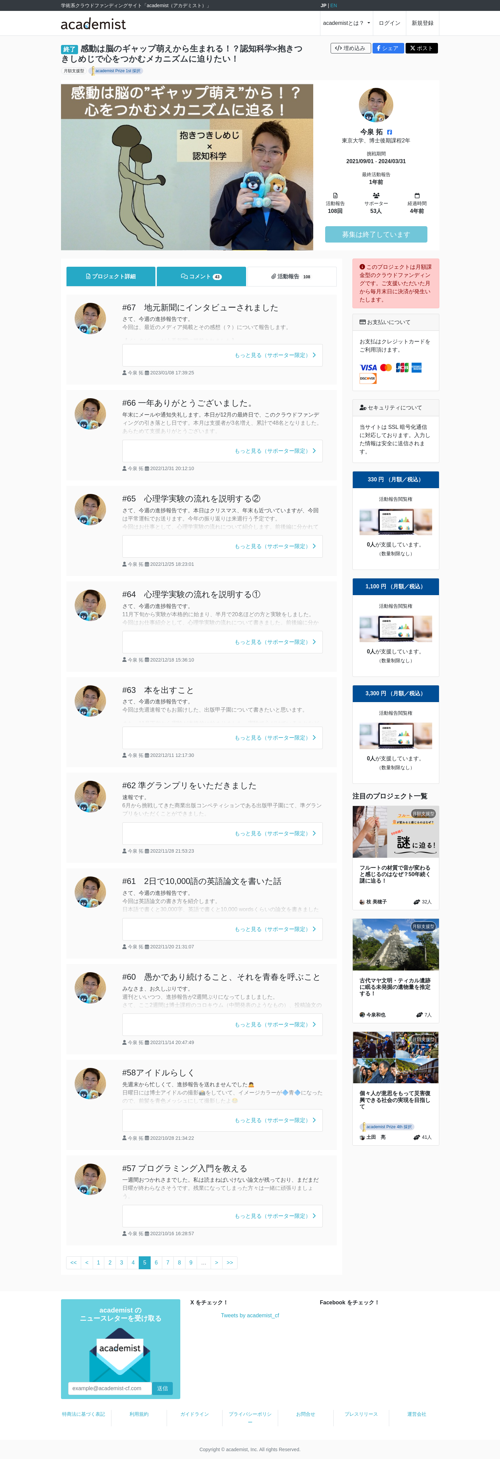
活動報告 (292, 277)
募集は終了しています (376, 234)
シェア (388, 48)
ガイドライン (194, 1414)
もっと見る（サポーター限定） (275, 355)
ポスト (421, 48)
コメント (201, 277)
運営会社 (416, 1414)
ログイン (389, 23)
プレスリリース (361, 1414)
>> (230, 1263)
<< (74, 1263)
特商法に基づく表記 (83, 1414)
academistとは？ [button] (344, 23)
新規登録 (423, 23)
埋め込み (351, 48)
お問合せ (305, 1414)
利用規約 (139, 1414)
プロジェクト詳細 (110, 276)
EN (333, 5)
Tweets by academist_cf (250, 1315)
